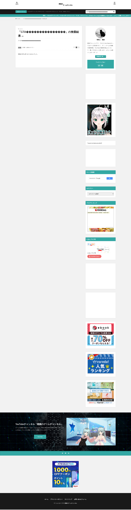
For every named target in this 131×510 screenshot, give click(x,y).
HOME (18, 18)
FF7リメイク (43, 11)
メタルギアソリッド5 (33, 11)
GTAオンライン (72, 11)
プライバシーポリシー (55, 499)
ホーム (44, 499)
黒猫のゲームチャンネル (71, 503)
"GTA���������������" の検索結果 (35, 18)
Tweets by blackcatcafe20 (94, 143)
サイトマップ (68, 499)
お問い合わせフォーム (82, 499)
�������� (109, 227)
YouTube (40, 436)
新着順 (20, 47)
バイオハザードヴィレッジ (55, 11)
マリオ (65, 11)
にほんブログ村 (91, 253)
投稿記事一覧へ (100, 56)
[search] (96, 178)
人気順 (24, 47)
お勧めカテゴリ (31, 47)
